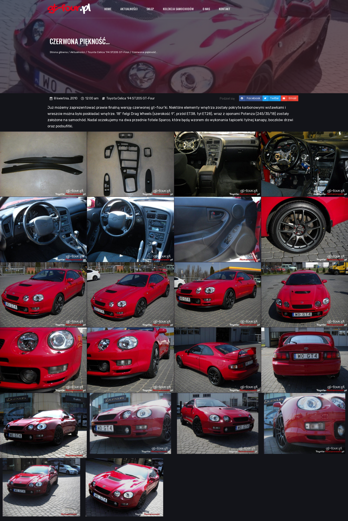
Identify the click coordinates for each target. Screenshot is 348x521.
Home (107, 8)
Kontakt (224, 8)
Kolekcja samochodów (178, 8)
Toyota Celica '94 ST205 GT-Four (108, 52)
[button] (250, 98)
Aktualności (129, 8)
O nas (206, 8)
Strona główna (59, 52)
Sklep (150, 8)
